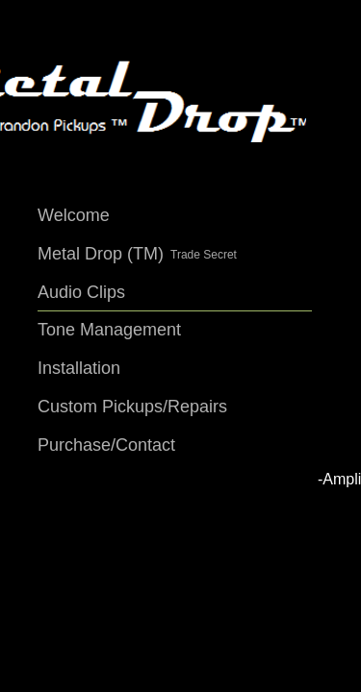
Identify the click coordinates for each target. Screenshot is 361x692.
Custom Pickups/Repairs (132, 406)
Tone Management (109, 329)
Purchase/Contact (106, 445)
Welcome (74, 215)
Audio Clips (81, 292)
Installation (79, 368)
